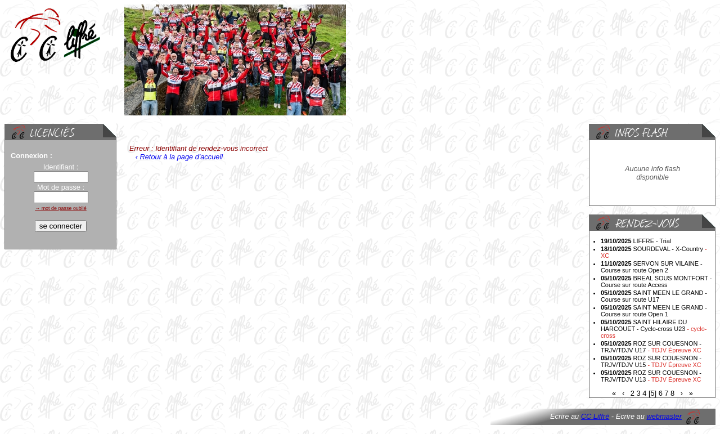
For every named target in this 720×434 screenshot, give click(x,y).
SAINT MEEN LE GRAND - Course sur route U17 (654, 296)
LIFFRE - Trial (636, 241)
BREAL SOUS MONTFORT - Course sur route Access (656, 281)
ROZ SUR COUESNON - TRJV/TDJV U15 (651, 361)
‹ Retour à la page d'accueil (178, 157)
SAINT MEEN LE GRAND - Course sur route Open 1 (654, 310)
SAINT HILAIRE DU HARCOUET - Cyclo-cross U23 (653, 329)
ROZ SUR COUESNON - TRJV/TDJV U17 (651, 347)
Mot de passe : (60, 187)
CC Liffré (595, 416)
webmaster (664, 416)
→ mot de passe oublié (61, 208)
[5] (652, 393)
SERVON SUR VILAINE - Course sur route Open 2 (652, 267)
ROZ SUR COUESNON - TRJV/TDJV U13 (651, 376)
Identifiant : (61, 167)
